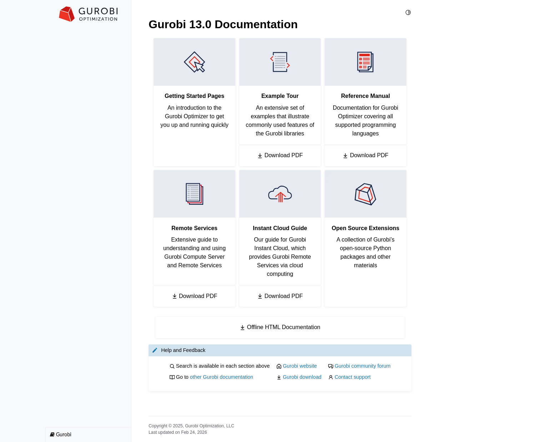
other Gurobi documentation (221, 377)
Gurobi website (300, 366)
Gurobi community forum (363, 366)
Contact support (353, 377)
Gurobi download (302, 377)
